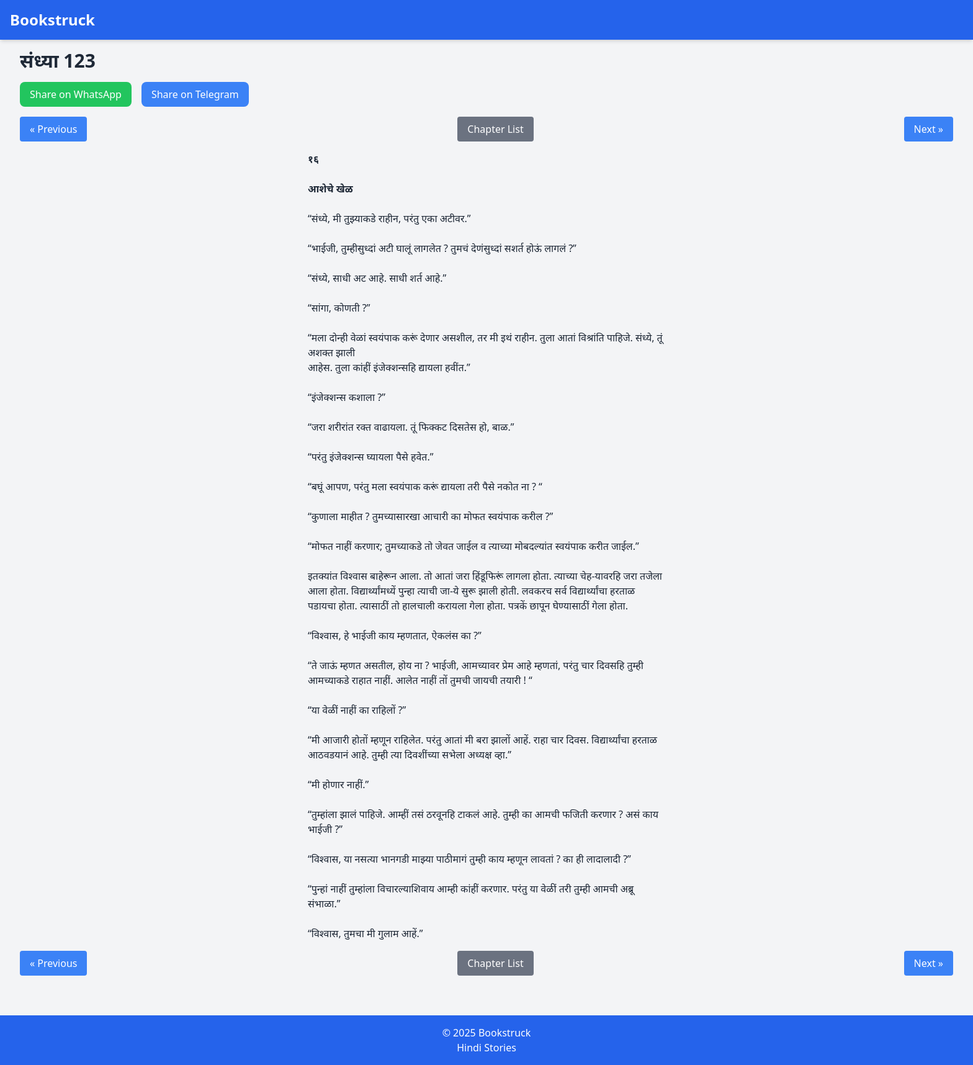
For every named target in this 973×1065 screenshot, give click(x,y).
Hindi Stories (486, 1047)
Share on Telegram (195, 94)
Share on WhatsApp (76, 94)
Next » (928, 129)
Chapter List (495, 129)
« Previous (53, 129)
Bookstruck (52, 20)
